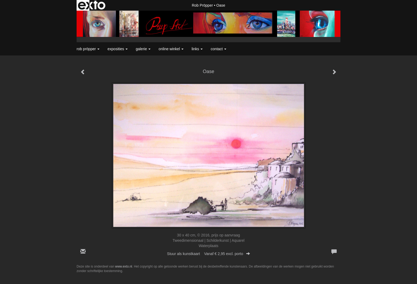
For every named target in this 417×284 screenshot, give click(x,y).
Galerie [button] (143, 49)
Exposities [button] (117, 49)
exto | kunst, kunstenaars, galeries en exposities (92, 5)
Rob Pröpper (202, 5)
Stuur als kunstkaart (208, 254)
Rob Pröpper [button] (88, 49)
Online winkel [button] (171, 49)
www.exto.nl (123, 266)
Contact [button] (218, 49)
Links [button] (197, 49)
